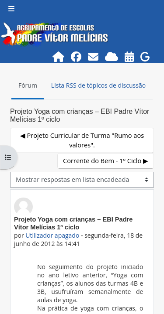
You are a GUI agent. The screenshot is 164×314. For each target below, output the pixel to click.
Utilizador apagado (52, 235)
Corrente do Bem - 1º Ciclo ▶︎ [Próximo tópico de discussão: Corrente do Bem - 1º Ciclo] (105, 160)
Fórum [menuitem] (27, 85)
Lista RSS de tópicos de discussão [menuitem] (98, 85)
